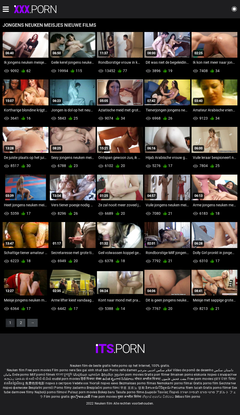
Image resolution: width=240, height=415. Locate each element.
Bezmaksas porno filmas (138, 383)
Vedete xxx (80, 383)
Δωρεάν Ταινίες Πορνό (162, 392)
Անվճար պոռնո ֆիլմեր (93, 374)
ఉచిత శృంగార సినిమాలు (118, 379)
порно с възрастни (222, 374)
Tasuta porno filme (130, 392)
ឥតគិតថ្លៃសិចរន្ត (14, 383)
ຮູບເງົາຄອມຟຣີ (80, 396)
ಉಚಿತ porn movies (66, 379)
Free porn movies (38, 370)
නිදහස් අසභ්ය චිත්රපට (158, 396)
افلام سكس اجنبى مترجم (155, 370)
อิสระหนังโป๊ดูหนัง (158, 388)
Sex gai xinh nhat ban (92, 370)
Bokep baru (106, 392)
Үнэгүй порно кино (104, 383)
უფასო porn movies (129, 374)
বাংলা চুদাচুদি (64, 374)
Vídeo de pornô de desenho (193, 370)
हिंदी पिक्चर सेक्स (91, 379)
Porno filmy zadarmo (70, 388)
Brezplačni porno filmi (103, 388)
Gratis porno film (206, 383)
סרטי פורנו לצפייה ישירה (197, 392)
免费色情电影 (35, 383)
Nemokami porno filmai (175, 383)
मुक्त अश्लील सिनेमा (130, 396)
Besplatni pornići (41, 388)
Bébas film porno (187, 396)
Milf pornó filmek (42, 374)
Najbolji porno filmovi (51, 392)
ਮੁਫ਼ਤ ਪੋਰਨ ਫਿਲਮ (225, 379)
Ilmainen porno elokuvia (189, 374)
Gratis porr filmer (157, 374)
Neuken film (16, 370)
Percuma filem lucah (187, 388)
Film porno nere (63, 370)
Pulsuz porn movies (83, 392)
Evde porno (20, 374)
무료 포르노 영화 (132, 388)
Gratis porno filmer (217, 388)
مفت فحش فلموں (174, 379)
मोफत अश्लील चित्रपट (148, 379)
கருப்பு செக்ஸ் (14, 379)
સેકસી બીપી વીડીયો (38, 379)
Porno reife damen (123, 370)
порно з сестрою (58, 383)
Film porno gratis (57, 396)
